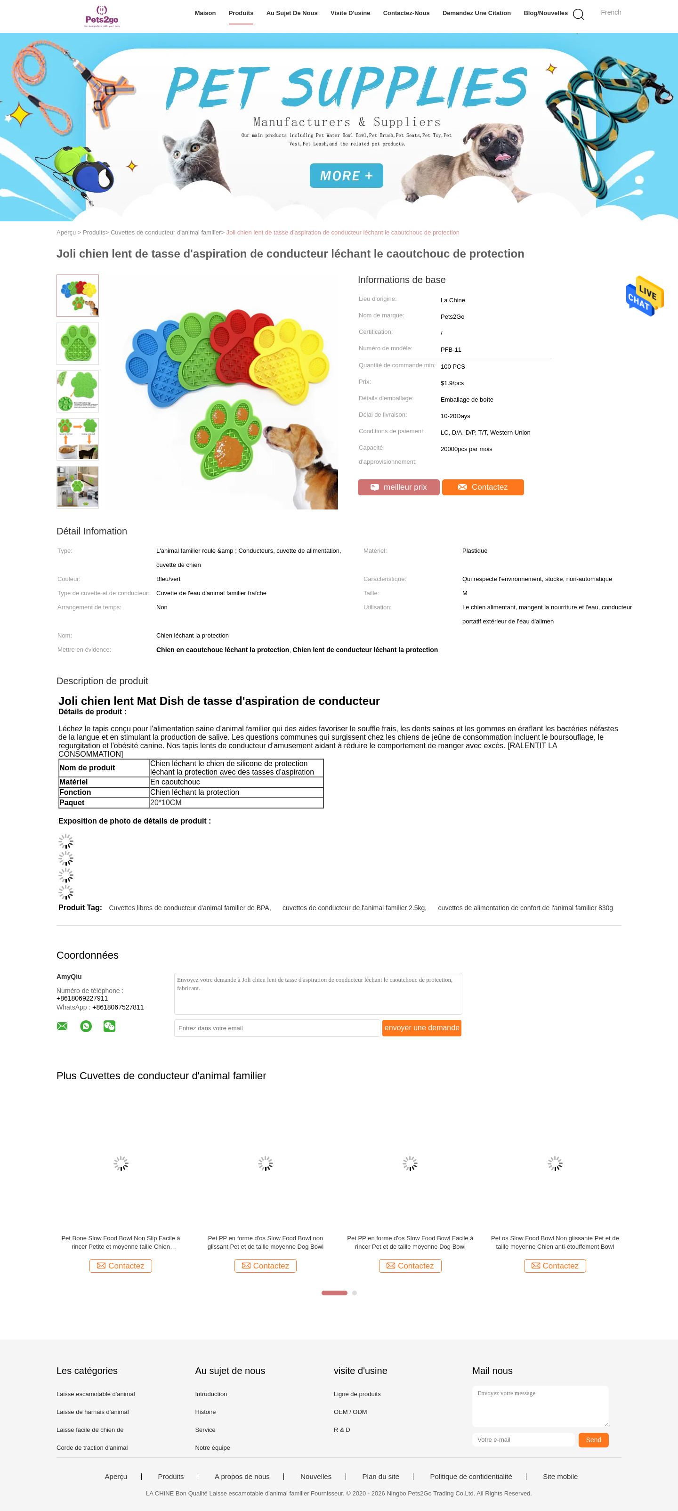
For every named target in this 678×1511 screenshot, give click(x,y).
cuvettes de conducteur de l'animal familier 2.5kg (353, 908)
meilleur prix (399, 487)
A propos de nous (242, 1476)
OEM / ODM (350, 1411)
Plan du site (381, 1476)
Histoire (205, 1411)
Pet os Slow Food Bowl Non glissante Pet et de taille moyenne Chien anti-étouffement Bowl (555, 1242)
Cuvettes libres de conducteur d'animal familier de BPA (189, 908)
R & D (342, 1429)
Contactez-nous (406, 12)
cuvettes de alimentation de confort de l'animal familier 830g (525, 908)
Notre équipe (212, 1447)
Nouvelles (315, 1476)
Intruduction (211, 1394)
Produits (241, 12)
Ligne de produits (357, 1394)
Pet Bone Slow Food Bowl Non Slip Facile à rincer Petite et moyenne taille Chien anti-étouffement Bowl (120, 1243)
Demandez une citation (477, 12)
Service (205, 1429)
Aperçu (116, 1476)
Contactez (483, 487)
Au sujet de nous (292, 12)
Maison (205, 12)
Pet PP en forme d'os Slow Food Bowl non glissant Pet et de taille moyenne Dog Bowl (265, 1242)
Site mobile (560, 1476)
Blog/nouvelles (546, 12)
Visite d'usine (351, 12)
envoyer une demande (422, 1028)
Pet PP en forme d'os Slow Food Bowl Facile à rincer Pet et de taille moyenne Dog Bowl (410, 1242)
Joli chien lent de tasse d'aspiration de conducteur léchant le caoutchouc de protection (343, 232)
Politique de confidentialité (471, 1476)
